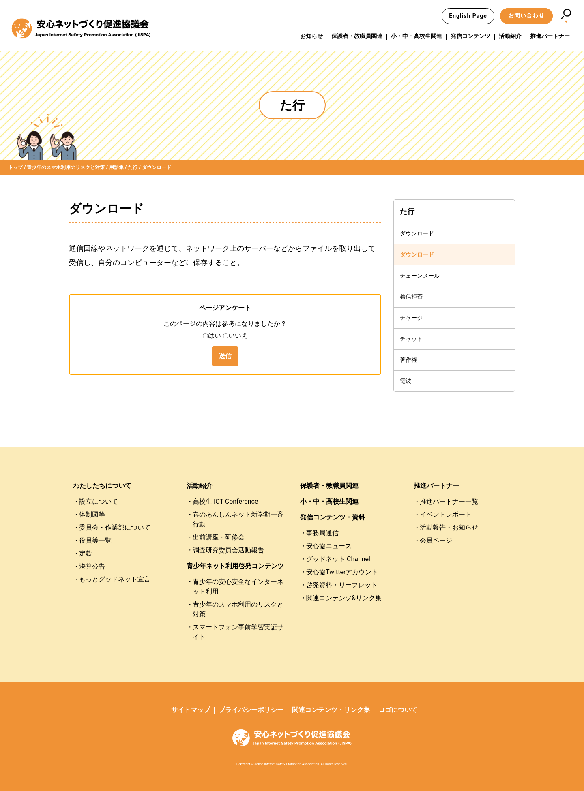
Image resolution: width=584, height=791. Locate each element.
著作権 (408, 360)
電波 (405, 381)
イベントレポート (446, 514)
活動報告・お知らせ (449, 527)
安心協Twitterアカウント (342, 572)
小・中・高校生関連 (416, 36)
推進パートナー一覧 (449, 501)
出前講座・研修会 (219, 537)
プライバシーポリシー (251, 710)
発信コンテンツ (470, 36)
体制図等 (92, 514)
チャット (411, 339)
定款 (85, 553)
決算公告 (92, 566)
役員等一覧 (95, 540)
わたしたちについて (102, 486)
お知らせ (311, 36)
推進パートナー (550, 36)
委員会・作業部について (114, 527)
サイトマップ (190, 710)
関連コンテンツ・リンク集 (331, 710)
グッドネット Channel (338, 559)
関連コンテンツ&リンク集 (344, 598)
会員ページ (436, 540)
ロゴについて (397, 710)
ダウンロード (417, 233)
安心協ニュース (329, 546)
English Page (468, 16)
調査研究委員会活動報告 (228, 550)
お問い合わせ (526, 15)
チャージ (411, 317)
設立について (98, 501)
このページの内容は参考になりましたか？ (225, 323)
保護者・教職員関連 (356, 36)
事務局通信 (322, 533)
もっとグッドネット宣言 (114, 579)
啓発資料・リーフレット (342, 585)
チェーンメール (420, 275)
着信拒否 (411, 296)
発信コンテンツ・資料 (332, 517)
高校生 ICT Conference (225, 501)
